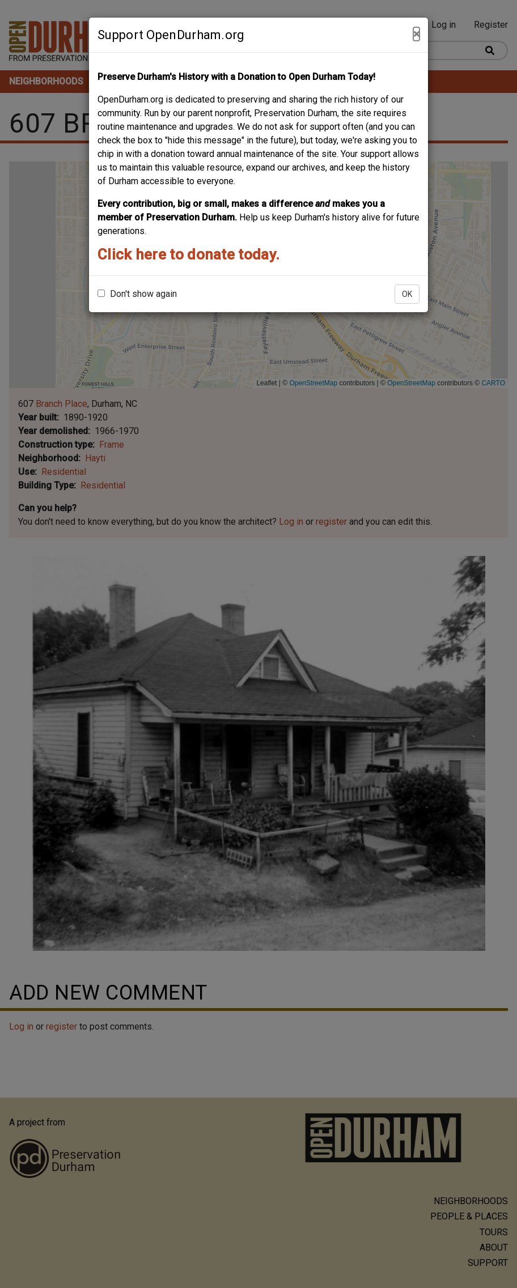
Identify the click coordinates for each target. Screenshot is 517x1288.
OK (407, 294)
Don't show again (137, 293)
